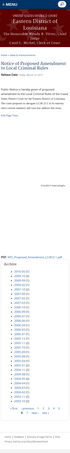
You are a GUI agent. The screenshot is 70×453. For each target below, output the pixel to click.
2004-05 (19, 379)
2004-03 (19, 388)
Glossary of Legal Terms (39, 436)
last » (45, 413)
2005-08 (19, 356)
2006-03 (19, 329)
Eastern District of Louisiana (35, 24)
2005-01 (19, 365)
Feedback (19, 436)
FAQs (57, 436)
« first (13, 408)
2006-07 (19, 316)
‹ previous (27, 408)
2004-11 (19, 370)
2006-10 (19, 307)
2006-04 (19, 325)
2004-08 (19, 374)
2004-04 (19, 383)
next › (35, 413)
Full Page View (9, 115)
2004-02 (19, 392)
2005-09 (19, 352)
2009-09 (19, 280)
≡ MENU (9, 4)
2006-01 (19, 334)
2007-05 (19, 298)
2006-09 (19, 312)
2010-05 (19, 271)
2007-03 (19, 303)
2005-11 (19, 343)
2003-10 (19, 401)
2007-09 (19, 294)
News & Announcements (22, 55)
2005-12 (19, 338)
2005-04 (19, 361)
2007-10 (19, 289)
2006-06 (19, 320)
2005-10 (19, 347)
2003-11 (19, 396)
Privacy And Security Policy (18, 441)
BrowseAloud (41, 441)
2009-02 (19, 285)
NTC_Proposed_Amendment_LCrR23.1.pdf (35, 257)
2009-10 (19, 276)
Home (4, 55)
